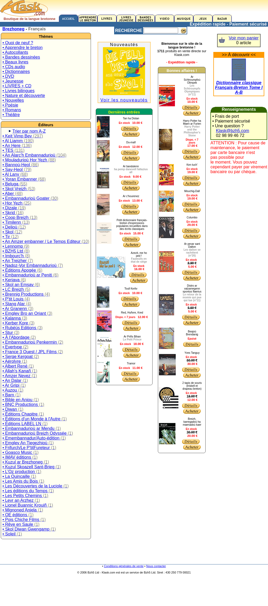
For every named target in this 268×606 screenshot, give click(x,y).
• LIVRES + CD (16, 86)
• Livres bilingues (18, 90)
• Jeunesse (12, 81)
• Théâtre (11, 114)
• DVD (8, 76)
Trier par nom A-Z (29, 131)
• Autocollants (15, 52)
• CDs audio (13, 66)
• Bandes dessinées (21, 57)
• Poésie (10, 105)
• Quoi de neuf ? (17, 42)
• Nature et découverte (23, 95)
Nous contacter (156, 566)
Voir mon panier (244, 38)
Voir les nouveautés (124, 100)
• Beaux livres (15, 62)
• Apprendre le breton (22, 47)
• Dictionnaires (16, 71)
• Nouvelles (13, 100)
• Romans (11, 110)
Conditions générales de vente (124, 566)
